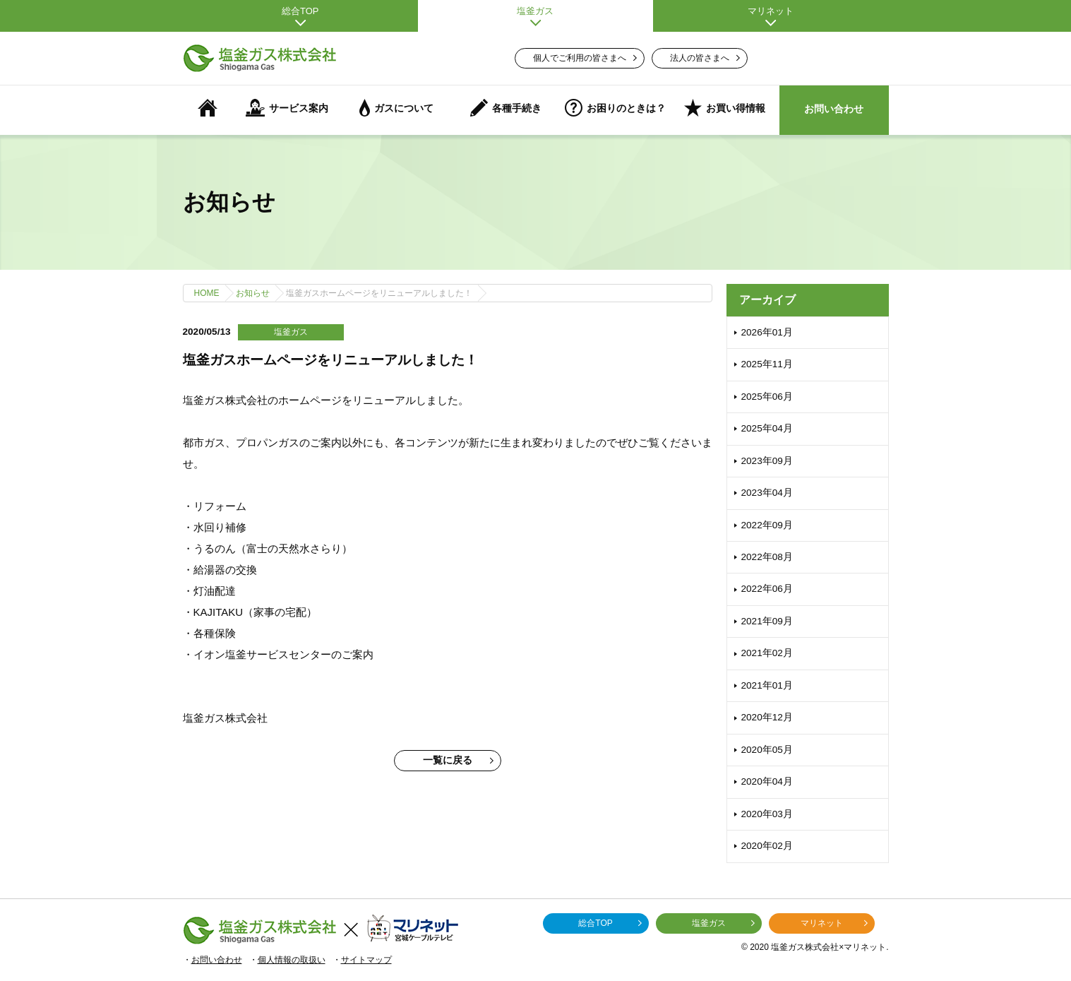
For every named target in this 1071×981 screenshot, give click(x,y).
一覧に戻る (458, 760)
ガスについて (396, 108)
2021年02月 (767, 653)
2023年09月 (767, 461)
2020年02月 (767, 845)
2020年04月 (767, 781)
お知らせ (253, 293)
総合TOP (300, 16)
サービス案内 (287, 108)
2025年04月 (767, 428)
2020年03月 (767, 814)
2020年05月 (767, 749)
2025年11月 (767, 364)
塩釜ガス (535, 16)
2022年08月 (767, 557)
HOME (207, 293)
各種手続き (506, 108)
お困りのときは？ (615, 108)
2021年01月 (767, 685)
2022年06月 (767, 588)
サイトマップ (366, 960)
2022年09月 (767, 525)
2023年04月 (767, 492)
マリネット (770, 16)
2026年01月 (767, 332)
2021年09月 (767, 621)
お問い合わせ (833, 109)
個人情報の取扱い (291, 960)
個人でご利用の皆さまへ (585, 58)
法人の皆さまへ (705, 58)
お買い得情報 (724, 108)
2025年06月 (767, 396)
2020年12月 (767, 717)
